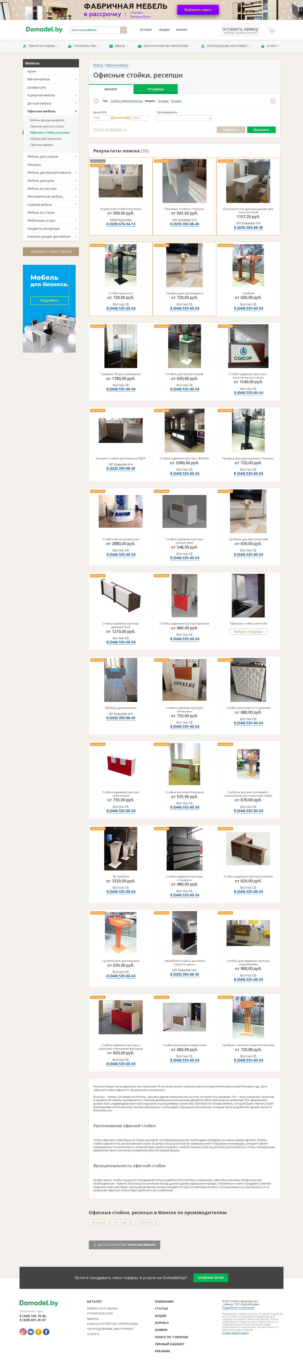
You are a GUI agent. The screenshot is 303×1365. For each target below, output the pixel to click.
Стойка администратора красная (184, 623)
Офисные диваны (41, 145)
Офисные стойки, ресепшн (49, 132)
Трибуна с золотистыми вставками (248, 1045)
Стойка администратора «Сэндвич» (184, 878)
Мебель (119, 46)
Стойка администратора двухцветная (120, 625)
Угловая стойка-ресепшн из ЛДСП (121, 458)
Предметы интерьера (43, 228)
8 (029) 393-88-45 (184, 224)
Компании (164, 1301)
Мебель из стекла (40, 212)
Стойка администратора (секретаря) (184, 541)
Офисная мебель (41, 111)
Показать (261, 130)
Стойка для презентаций (184, 374)
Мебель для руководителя (47, 120)
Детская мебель (39, 103)
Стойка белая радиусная (120, 539)
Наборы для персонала (45, 139)
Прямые (176, 101)
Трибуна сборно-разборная (121, 374)
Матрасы (34, 164)
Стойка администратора (127, 101)
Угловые (163, 101)
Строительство (84, 46)
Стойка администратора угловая (248, 876)
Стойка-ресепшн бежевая (184, 792)
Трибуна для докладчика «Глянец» (248, 458)
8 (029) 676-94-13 (120, 224)
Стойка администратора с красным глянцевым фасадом (121, 1047)
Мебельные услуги (41, 220)
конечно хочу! (211, 1278)
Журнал (181, 30)
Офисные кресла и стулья (47, 126)
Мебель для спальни (42, 156)
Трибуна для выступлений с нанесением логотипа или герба (248, 794)
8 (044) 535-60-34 (120, 308)
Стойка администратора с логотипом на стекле (248, 375)
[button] (96, 101)
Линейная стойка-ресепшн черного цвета (184, 962)
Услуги (270, 46)
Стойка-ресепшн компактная (184, 1045)
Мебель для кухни (40, 181)
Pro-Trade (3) (122, 1222)
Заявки (161, 1329)
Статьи (161, 1308)
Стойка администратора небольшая (120, 794)
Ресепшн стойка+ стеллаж (184, 209)
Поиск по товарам (171, 1337)
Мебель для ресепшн (120, 708)
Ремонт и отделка (40, 46)
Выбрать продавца (248, 631)
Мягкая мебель (38, 79)
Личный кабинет (170, 1344)
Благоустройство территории (165, 46)
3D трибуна (121, 876)
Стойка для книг (121, 293)
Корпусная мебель (41, 95)
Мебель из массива (42, 188)
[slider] (112, 117)
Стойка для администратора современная (248, 962)
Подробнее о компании (238, 1307)
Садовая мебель (39, 204)
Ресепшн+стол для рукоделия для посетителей (248, 210)
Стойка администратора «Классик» (184, 709)
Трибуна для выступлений (248, 539)
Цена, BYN (99, 112)
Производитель (167, 112)
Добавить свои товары (51, 251)
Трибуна (248, 293)
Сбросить (231, 130)
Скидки (164, 30)
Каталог (146, 30)
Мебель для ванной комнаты (49, 172)
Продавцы (156, 89)
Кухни (31, 71)
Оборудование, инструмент (226, 46)
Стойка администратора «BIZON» (185, 458)
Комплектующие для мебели (48, 236)
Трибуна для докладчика (184, 293)
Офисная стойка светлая (248, 623)
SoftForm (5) (148, 1222)
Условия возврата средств (235, 1332)
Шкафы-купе (36, 87)
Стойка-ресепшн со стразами (248, 708)
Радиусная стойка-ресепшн (120, 209)
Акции (160, 1315)
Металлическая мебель (45, 196)
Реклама (162, 1351)
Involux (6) (98, 1222)
